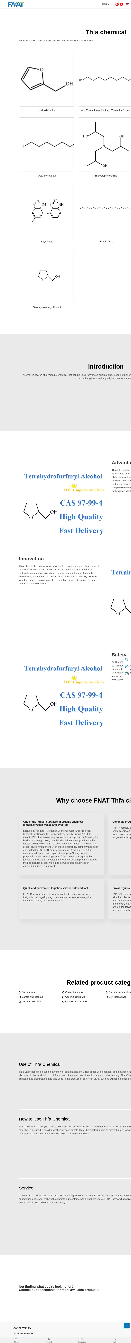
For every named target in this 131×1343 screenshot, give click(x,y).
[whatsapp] (126, 666)
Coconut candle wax (75, 997)
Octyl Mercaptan (47, 175)
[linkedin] (117, 4)
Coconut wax (28, 992)
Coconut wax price (31, 1001)
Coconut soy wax (74, 992)
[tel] (126, 659)
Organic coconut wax (76, 1001)
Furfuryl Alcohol (46, 110)
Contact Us (82, 1340)
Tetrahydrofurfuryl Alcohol (47, 307)
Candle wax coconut (32, 997)
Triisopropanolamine (106, 175)
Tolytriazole (47, 241)
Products (49, 1340)
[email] (126, 673)
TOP (114, 1340)
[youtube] (121, 4)
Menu (16, 1340)
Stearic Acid (105, 241)
